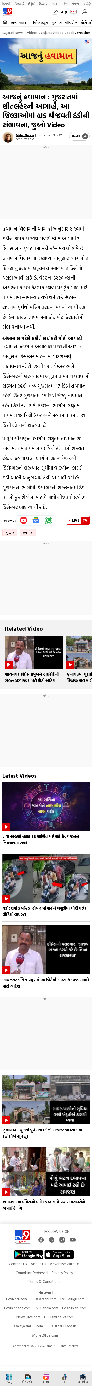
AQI (64, 12)
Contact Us (18, 1264)
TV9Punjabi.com (74, 1308)
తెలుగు (43, 3)
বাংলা (65, 3)
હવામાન (28, 532)
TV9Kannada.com (17, 1308)
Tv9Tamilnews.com (58, 1317)
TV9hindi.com (16, 1299)
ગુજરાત (57, 22)
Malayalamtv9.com (28, 1326)
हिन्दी (6, 3)
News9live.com (28, 1317)
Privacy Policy (62, 1273)
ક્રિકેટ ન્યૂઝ (40, 22)
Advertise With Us (64, 1264)
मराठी (55, 3)
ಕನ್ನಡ (31, 3)
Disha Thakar (25, 135)
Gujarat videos (52, 32)
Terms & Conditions (44, 1281)
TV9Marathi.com (43, 1299)
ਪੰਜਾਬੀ (76, 3)
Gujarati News (12, 32)
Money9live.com (45, 1335)
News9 (19, 3)
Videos (32, 32)
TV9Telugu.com (72, 1299)
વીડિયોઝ (71, 22)
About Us (38, 1264)
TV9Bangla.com (46, 1308)
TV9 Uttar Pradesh (61, 1326)
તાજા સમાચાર (20, 22)
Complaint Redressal (32, 1273)
